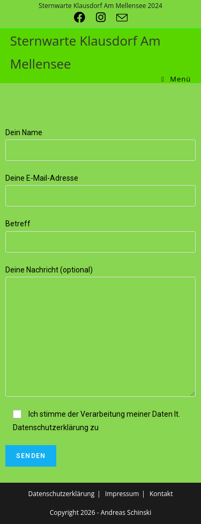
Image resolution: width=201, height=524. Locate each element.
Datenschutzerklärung (61, 493)
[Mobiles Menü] (176, 79)
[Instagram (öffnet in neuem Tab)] (106, 17)
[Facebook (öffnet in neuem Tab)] (85, 17)
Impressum (122, 493)
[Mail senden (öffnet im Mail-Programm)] (122, 17)
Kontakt (161, 493)
